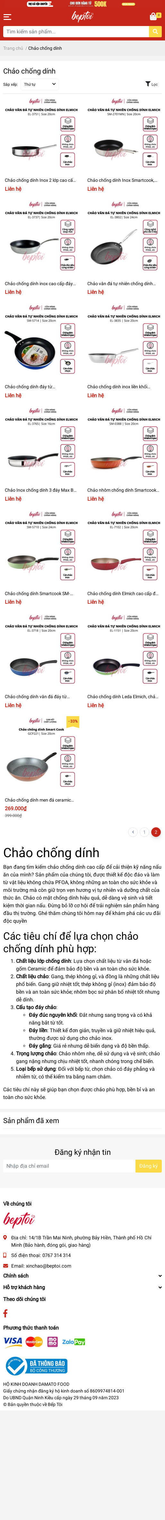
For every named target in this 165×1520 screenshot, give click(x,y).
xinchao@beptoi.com (48, 1266)
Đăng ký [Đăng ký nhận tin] (148, 1166)
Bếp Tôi (55, 1404)
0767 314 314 (56, 1255)
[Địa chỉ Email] (82, 1166)
